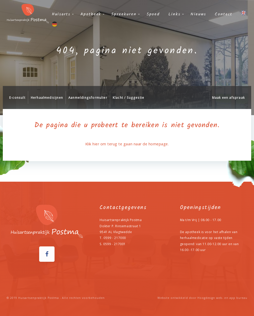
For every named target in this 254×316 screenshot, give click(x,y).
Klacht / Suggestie (128, 97)
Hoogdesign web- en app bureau (222, 298)
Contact (223, 14)
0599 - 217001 (114, 244)
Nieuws (198, 14)
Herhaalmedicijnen (47, 97)
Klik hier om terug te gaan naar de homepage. (127, 143)
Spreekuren (123, 14)
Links (174, 14)
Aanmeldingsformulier (87, 97)
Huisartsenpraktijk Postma (38, 298)
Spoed (153, 14)
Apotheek (90, 14)
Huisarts (61, 14)
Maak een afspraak (228, 97)
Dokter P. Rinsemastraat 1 (120, 226)
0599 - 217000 (114, 238)
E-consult (17, 97)
